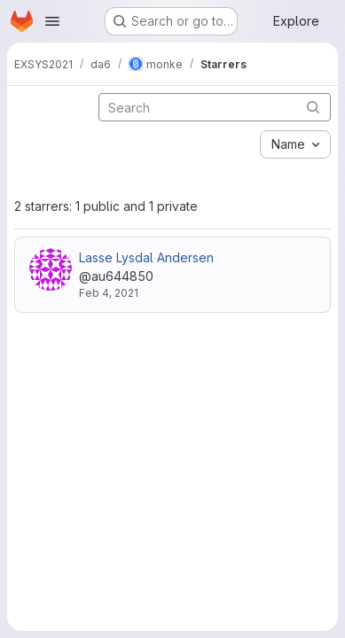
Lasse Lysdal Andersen (146, 257)
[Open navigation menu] (52, 21)
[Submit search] (313, 107)
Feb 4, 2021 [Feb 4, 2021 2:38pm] (108, 293)
